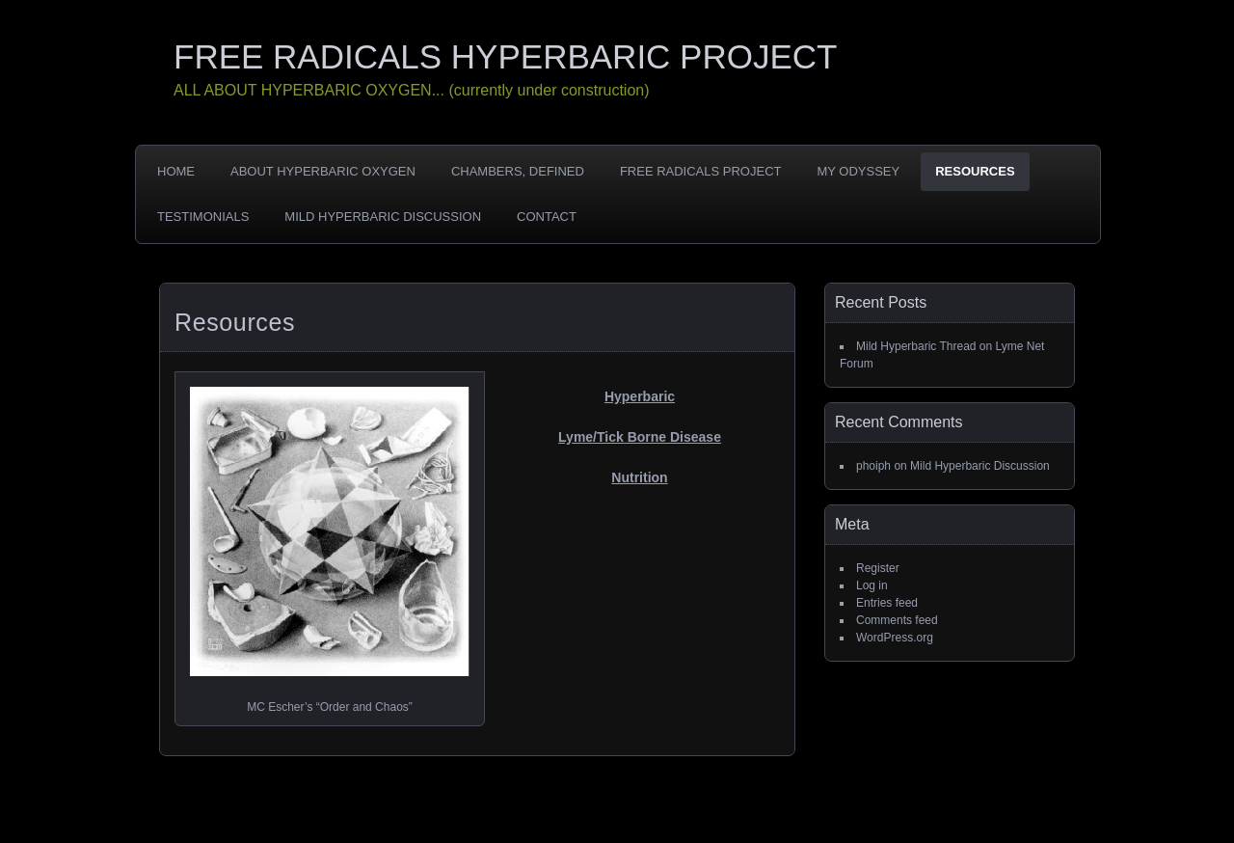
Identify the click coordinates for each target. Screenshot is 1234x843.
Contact (547, 216)
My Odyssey (858, 171)
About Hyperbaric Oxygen (323, 171)
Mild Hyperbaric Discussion (382, 216)
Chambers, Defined (517, 171)
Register (877, 568)
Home (176, 171)
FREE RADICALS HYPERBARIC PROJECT (505, 56)
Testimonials (203, 216)
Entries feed (887, 603)
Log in (872, 585)
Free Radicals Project (701, 171)
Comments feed (897, 620)
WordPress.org (894, 637)
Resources (974, 171)
